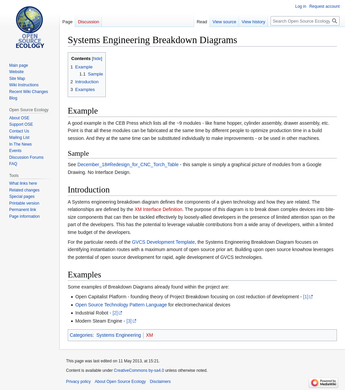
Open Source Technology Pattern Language (121, 304)
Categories (81, 335)
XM (149, 335)
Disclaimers (160, 381)
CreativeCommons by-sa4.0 (139, 370)
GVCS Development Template (163, 242)
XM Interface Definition (158, 209)
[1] (306, 296)
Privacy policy (78, 381)
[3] (129, 321)
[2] (115, 313)
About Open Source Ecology (120, 381)
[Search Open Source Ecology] (305, 21)
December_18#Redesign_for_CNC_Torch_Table (128, 164)
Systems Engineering (118, 335)
